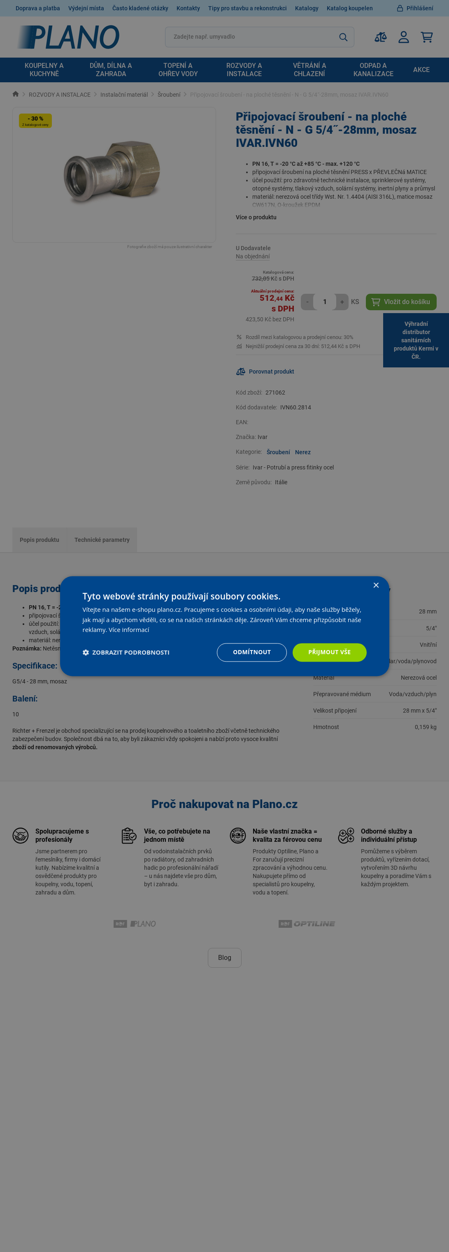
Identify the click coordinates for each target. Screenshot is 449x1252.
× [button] (376, 586)
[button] (126, 652)
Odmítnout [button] (252, 652)
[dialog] (224, 626)
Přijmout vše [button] (329, 652)
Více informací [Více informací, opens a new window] (129, 630)
